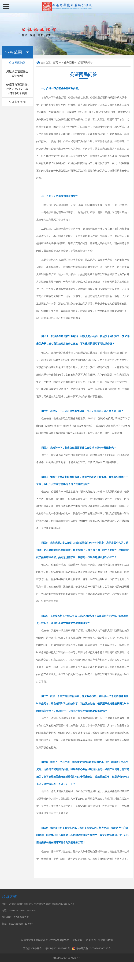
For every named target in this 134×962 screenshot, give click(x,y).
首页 (55, 62)
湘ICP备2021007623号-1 (67, 957)
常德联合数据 (105, 939)
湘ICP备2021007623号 (57, 948)
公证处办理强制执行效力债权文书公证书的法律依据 (17, 89)
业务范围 (69, 62)
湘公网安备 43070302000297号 (93, 948)
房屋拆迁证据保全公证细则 (17, 73)
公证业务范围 (17, 102)
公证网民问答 (17, 63)
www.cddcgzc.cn (59, 939)
